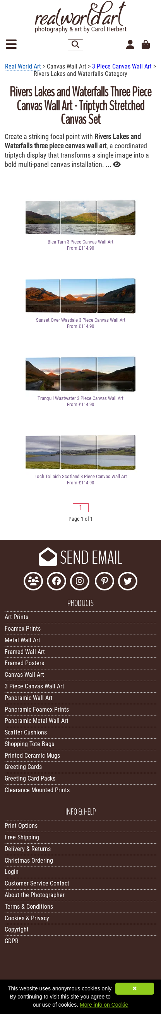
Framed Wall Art (25, 651)
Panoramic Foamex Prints (37, 709)
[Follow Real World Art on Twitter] (127, 582)
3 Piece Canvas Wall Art (122, 66)
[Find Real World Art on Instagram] (79, 582)
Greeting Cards (23, 766)
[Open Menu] (11, 44)
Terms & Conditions (29, 906)
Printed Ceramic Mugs (32, 755)
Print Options (21, 825)
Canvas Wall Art (24, 674)
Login (12, 871)
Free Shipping (22, 837)
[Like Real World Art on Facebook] (56, 582)
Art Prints (16, 617)
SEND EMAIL (80, 558)
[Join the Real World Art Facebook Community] (33, 582)
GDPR (12, 941)
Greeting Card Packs (30, 778)
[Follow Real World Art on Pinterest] (104, 582)
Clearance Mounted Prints (37, 790)
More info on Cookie (104, 1005)
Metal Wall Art (22, 640)
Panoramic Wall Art (29, 698)
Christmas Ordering (29, 860)
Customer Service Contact (37, 883)
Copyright (17, 929)
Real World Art (23, 66)
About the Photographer (35, 895)
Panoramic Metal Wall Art (37, 720)
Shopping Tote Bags (29, 744)
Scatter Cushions (26, 732)
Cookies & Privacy (27, 918)
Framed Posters (24, 663)
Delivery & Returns (28, 849)
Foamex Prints (23, 628)
